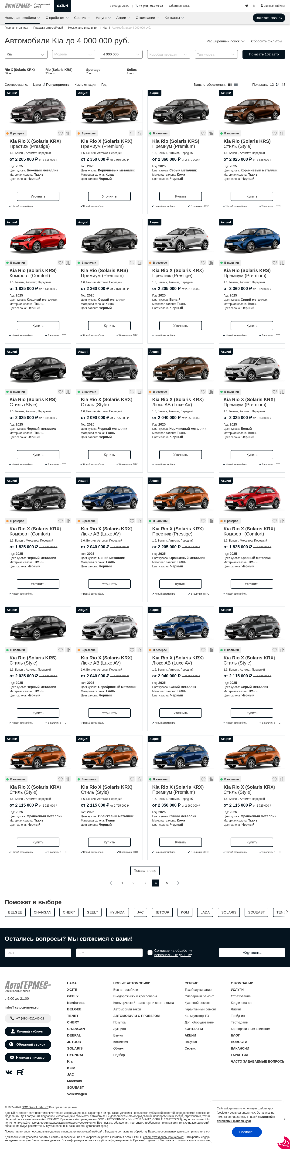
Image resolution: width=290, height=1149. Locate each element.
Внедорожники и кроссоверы (135, 996)
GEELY (72, 996)
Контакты (173, 18)
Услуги (101, 18)
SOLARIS (75, 1048)
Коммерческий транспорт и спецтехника (143, 1003)
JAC (70, 1074)
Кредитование (241, 1003)
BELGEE (74, 1009)
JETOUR (74, 1042)
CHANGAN (76, 1029)
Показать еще (145, 871)
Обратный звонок (30, 1044)
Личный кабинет (30, 1031)
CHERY (73, 1022)
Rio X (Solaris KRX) (20, 71)
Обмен (118, 1048)
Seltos (132, 71)
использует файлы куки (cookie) (163, 1137)
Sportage (93, 71)
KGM (71, 1068)
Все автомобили (125, 990)
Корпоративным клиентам (250, 1029)
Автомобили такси (127, 1009)
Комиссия (120, 1042)
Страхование (241, 996)
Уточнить (38, 196)
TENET (72, 1016)
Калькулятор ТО (197, 1016)
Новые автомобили (21, 18)
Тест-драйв (239, 1022)
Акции (121, 18)
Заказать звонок (269, 18)
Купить (180, 196)
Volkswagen (77, 1094)
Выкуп (118, 1035)
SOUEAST (75, 1087)
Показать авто (264, 54)
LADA (72, 983)
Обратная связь (179, 5)
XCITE (72, 990)
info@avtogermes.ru (22, 1007)
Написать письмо (30, 1057)
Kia (69, 1061)
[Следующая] (178, 883)
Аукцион (119, 1029)
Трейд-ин (238, 1016)
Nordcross (76, 1003)
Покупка (119, 1022)
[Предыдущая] (111, 883)
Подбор (119, 1055)
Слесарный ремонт (199, 996)
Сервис (80, 18)
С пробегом (55, 18)
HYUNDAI (75, 1055)
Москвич (74, 1081)
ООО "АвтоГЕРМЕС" (35, 1107)
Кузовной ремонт (198, 1003)
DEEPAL (74, 1035)
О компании (146, 18)
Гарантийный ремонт (201, 1009)
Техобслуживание (198, 990)
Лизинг (236, 1009)
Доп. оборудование (199, 1022)
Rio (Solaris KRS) (58, 71)
